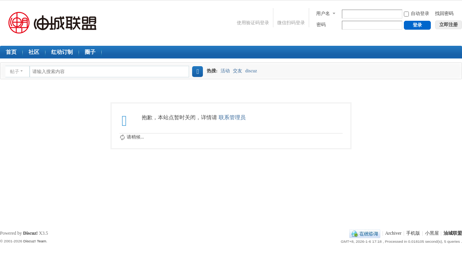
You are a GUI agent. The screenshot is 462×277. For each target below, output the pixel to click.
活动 (225, 70)
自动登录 (416, 13)
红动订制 (62, 52)
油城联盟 (453, 233)
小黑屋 (432, 233)
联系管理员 (232, 117)
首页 (11, 52)
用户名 (323, 13)
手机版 (413, 233)
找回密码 (444, 13)
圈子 (90, 52)
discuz (251, 70)
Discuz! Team (34, 241)
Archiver (393, 233)
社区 (33, 52)
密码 (321, 24)
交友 (237, 70)
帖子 (14, 71)
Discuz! (30, 233)
